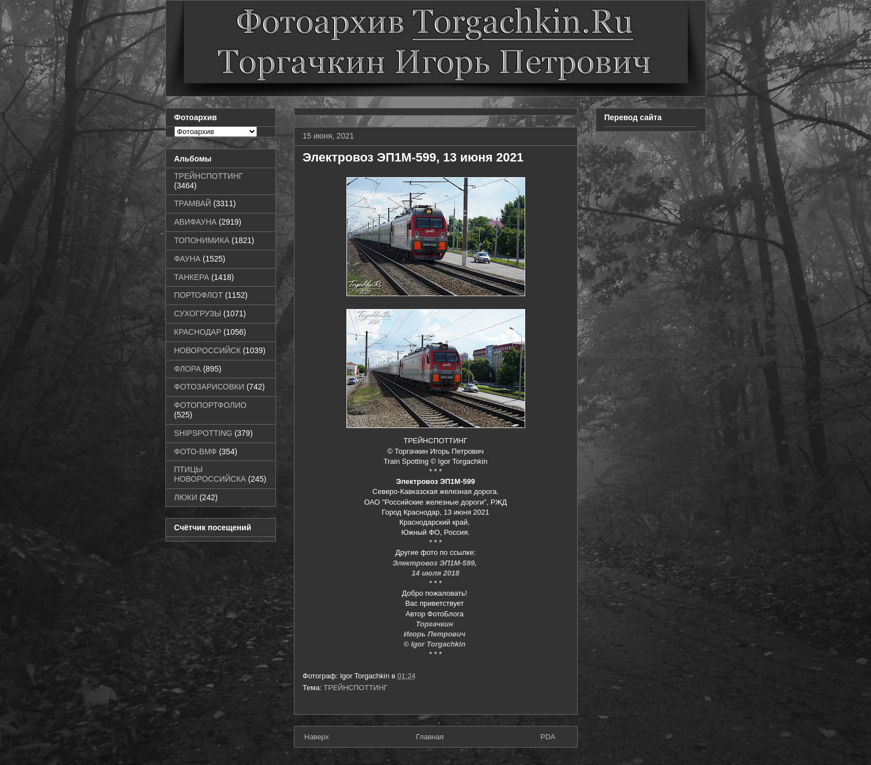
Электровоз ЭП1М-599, (435, 563)
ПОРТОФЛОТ (198, 295)
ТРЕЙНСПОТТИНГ (355, 687)
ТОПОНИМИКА (202, 240)
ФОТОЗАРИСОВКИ (209, 386)
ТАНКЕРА (192, 277)
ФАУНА (187, 258)
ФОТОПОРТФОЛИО (210, 405)
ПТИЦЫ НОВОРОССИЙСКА (210, 474)
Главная (430, 737)
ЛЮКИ (186, 497)
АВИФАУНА (195, 221)
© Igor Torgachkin (435, 644)
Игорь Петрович (435, 634)
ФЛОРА (187, 368)
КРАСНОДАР (198, 331)
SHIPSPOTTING (203, 433)
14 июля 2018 (435, 573)
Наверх (316, 737)
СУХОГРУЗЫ (197, 313)
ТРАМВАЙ (192, 203)
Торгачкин (435, 624)
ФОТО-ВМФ (195, 451)
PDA (547, 737)
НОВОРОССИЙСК (207, 350)
